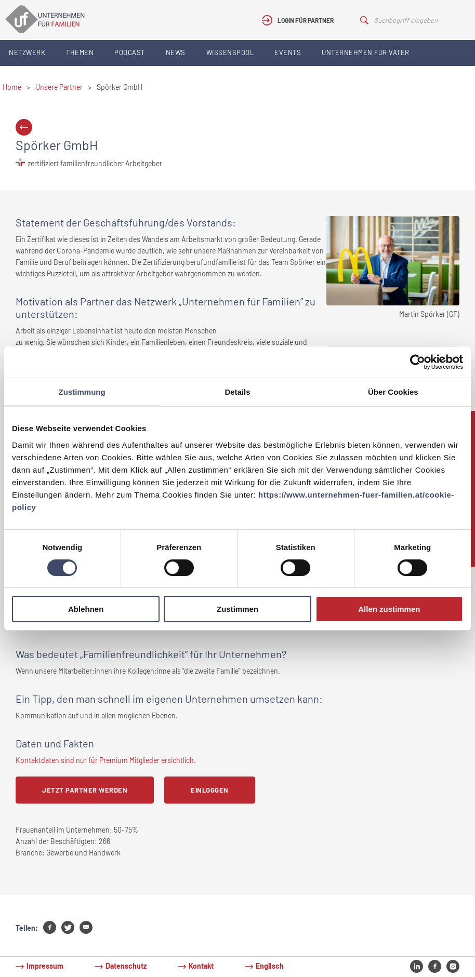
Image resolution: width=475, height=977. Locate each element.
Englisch (270, 965)
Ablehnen (85, 609)
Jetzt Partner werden (84, 790)
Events (287, 52)
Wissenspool (230, 52)
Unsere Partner (59, 87)
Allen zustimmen (389, 609)
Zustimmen (237, 609)
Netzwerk (27, 52)
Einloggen (210, 790)
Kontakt (201, 965)
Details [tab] (237, 391)
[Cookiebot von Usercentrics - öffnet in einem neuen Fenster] (417, 362)
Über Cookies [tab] (393, 391)
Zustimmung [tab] (82, 391)
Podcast (129, 52)
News (176, 52)
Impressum (45, 965)
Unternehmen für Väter (366, 52)
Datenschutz (126, 965)
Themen (80, 52)
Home (12, 87)
